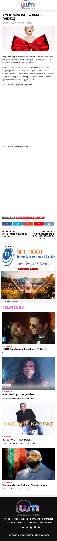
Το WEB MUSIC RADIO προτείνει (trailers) (44, 235)
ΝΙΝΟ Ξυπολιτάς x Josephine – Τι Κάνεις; (25, 349)
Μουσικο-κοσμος (20, 519)
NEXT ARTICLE (48, 231)
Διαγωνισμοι (45, 523)
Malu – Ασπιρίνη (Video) (14, 234)
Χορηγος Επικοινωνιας (27, 523)
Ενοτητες (10, 523)
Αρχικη (7, 519)
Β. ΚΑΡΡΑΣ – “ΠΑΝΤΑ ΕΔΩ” (17, 439)
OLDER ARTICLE (9, 231)
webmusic (7, 236)
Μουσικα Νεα (38, 218)
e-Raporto (35, 519)
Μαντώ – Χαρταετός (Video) (18, 394)
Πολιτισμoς (47, 519)
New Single (6, 437)
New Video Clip (23, 218)
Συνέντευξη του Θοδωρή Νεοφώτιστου (24, 485)
